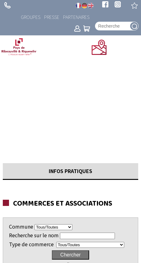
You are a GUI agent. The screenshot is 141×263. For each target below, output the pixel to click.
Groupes (30, 17)
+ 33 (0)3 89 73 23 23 (7, 5)
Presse (51, 17)
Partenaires (76, 17)
